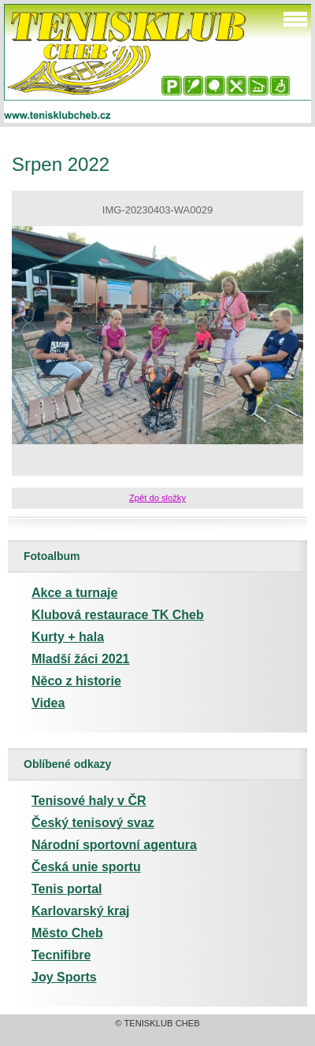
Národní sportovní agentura (114, 844)
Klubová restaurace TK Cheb (118, 614)
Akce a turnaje (74, 592)
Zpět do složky (157, 498)
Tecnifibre (61, 955)
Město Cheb (67, 933)
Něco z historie (76, 681)
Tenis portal (67, 889)
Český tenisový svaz (93, 822)
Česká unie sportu (86, 867)
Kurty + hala (68, 637)
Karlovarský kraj (81, 911)
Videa (48, 703)
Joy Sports (64, 977)
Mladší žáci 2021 (81, 659)
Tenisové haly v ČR (89, 800)
